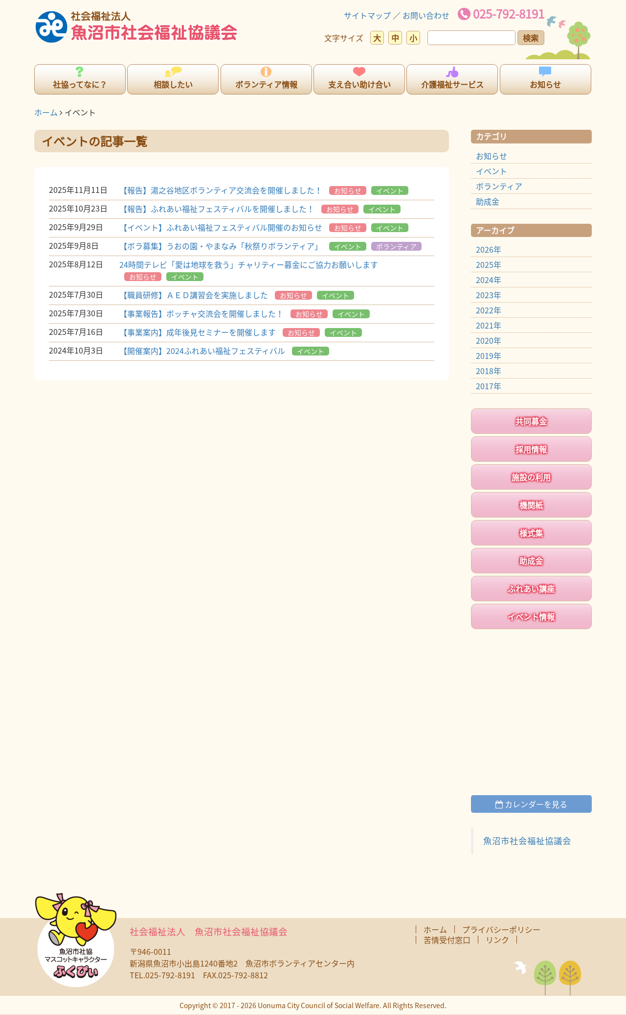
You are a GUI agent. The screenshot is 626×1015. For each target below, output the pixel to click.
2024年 (488, 279)
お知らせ (545, 84)
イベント (389, 190)
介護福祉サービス (452, 84)
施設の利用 (531, 477)
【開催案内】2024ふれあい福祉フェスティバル (202, 350)
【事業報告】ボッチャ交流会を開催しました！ (201, 313)
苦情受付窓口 (447, 939)
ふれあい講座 (531, 588)
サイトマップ (367, 15)
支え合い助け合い (359, 84)
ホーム (46, 112)
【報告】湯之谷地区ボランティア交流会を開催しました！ (220, 190)
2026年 (488, 249)
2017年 (488, 386)
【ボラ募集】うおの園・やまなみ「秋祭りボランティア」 (220, 246)
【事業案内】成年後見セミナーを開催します (197, 332)
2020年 (488, 340)
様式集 (531, 533)
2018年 (488, 371)
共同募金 (531, 421)
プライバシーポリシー (501, 929)
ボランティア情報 (266, 84)
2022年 (488, 310)
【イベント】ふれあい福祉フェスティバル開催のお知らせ (220, 227)
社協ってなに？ (80, 84)
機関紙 (531, 505)
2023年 (488, 295)
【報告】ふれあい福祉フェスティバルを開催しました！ (216, 208)
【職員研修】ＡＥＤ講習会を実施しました (193, 295)
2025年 (488, 264)
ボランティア (396, 246)
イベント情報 (531, 616)
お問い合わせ (425, 15)
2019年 (488, 355)
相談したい (173, 84)
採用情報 (531, 449)
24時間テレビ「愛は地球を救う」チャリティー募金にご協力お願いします (248, 264)
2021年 (488, 325)
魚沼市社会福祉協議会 (527, 840)
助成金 (487, 201)
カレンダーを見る (531, 804)
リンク (497, 939)
